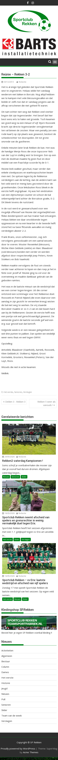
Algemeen (6, 655)
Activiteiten (7, 650)
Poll (3, 699)
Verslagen (27, 392)
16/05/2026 (8, 576)
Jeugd (4, 688)
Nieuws (6, 477)
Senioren (18, 392)
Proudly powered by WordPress (18, 748)
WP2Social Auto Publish (16, 759)
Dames (5, 672)
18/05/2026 (8, 513)
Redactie (21, 82)
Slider (24, 477)
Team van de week (11, 715)
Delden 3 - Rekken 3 (15, 401)
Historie (5, 683)
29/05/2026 (8, 456)
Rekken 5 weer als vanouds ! (46, 403)
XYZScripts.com (44, 759)
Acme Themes (30, 752)
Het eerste (8, 392)
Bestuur (5, 661)
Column (5, 666)
